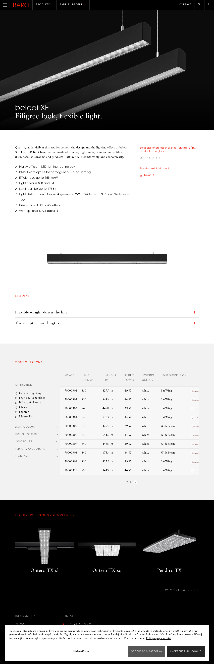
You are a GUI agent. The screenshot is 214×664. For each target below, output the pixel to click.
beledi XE (150, 176)
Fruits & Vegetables (32, 397)
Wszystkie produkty (180, 589)
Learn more (148, 158)
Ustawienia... (114, 651)
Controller (23, 441)
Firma (19, 622)
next (135, 481)
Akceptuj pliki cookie (185, 651)
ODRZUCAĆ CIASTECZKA (146, 651)
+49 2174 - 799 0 (80, 622)
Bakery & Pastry (30, 401)
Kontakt (185, 5)
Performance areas (30, 449)
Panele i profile (71, 5)
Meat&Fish (26, 415)
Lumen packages (27, 434)
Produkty (43, 5)
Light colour (25, 426)
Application (23, 384)
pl (209, 5)
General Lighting (30, 392)
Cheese (23, 406)
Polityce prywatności (158, 638)
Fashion (24, 411)
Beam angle (23, 456)
